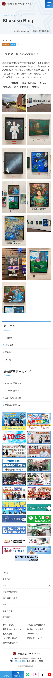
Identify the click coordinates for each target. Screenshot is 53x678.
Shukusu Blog (25, 31)
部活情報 (6, 44)
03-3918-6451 (20, 661)
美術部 (13, 44)
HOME (16, 31)
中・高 (20, 44)
